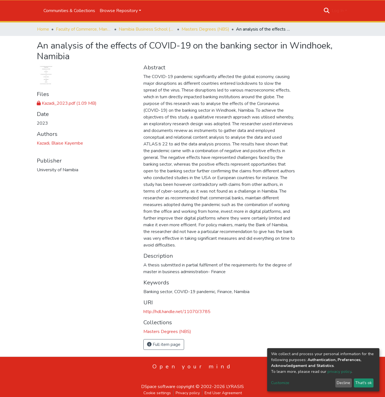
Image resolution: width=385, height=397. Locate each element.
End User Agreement (223, 393)
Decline (343, 382)
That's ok (363, 382)
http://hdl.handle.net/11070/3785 (176, 312)
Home (43, 29)
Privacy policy (188, 393)
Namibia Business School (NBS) (147, 29)
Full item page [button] (163, 344)
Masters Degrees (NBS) (205, 29)
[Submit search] (327, 10)
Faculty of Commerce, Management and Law (84, 29)
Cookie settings (157, 393)
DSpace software (158, 387)
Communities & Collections (69, 11)
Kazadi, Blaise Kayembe (60, 143)
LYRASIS (235, 387)
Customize (280, 382)
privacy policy (339, 371)
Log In (338, 11)
